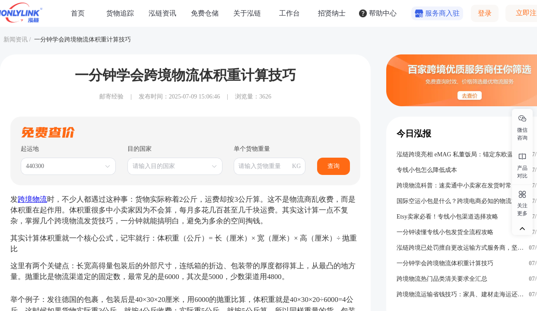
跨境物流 (32, 199)
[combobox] (64, 166)
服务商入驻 (442, 13)
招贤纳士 (332, 13)
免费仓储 (205, 13)
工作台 (289, 13)
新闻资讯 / (17, 39)
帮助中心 (383, 13)
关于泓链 (247, 13)
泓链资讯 (162, 13)
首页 (78, 13)
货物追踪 (120, 13)
